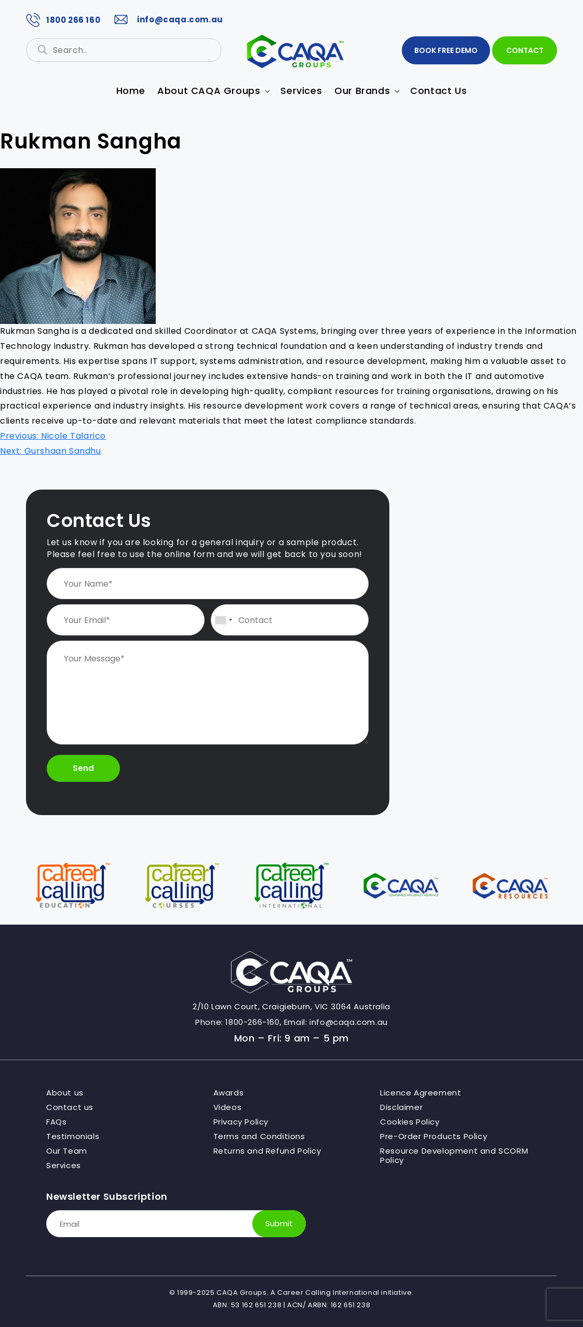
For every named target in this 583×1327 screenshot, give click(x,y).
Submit (279, 1223)
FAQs (56, 1122)
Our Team (66, 1151)
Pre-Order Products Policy (433, 1136)
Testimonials (72, 1136)
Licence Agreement (420, 1093)
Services (63, 1165)
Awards (228, 1093)
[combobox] (223, 620)
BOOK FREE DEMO (446, 50)
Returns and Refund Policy (267, 1151)
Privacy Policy (240, 1122)
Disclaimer (401, 1107)
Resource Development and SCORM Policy (454, 1155)
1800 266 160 (63, 20)
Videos (227, 1107)
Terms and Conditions (259, 1136)
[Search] (42, 49)
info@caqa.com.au (167, 19)
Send (83, 768)
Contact (525, 50)
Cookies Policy (409, 1122)
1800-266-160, (253, 1022)
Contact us (69, 1107)
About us (65, 1093)
